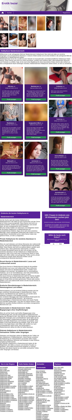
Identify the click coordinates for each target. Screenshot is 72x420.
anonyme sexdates (60, 370)
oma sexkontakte (23, 377)
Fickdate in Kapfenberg (61, 409)
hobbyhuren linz (5, 380)
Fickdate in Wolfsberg (42, 419)
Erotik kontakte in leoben (25, 389)
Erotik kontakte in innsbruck (8, 400)
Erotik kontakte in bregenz (26, 398)
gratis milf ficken (59, 380)
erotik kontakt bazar (60, 377)
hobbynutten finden (6, 378)
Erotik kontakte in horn (61, 398)
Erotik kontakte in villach (25, 386)
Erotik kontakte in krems (43, 405)
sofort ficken (57, 369)
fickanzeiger (39, 377)
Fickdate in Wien (5, 405)
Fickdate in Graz (5, 406)
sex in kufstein (22, 383)
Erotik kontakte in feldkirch (26, 397)
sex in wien (3, 369)
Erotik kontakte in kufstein (44, 391)
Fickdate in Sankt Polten (25, 408)
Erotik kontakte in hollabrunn (59, 394)
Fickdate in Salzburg (6, 409)
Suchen (9, 12)
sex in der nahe (58, 367)
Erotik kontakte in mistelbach (59, 400)
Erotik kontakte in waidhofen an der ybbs (43, 399)
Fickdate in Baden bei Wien (62, 406)
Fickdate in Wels (23, 406)
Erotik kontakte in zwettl (61, 397)
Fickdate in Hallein (59, 411)
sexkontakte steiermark (25, 373)
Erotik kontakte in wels (7, 395)
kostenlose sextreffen (24, 380)
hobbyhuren (3, 372)
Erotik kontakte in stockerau (44, 408)
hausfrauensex (58, 375)
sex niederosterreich (42, 383)
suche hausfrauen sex (43, 385)
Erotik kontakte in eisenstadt (5, 391)
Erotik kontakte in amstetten (41, 402)
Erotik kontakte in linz (6, 394)
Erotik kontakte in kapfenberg (23, 391)
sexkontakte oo (22, 372)
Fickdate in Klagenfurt (25, 403)
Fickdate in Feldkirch (42, 414)
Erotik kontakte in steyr (7, 397)
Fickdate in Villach (23, 405)
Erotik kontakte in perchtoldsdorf (59, 388)
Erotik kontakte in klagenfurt (5, 402)
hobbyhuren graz (5, 375)
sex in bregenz (40, 371)
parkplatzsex (58, 372)
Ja (53, 244)
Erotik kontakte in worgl (25, 401)
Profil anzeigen (11, 99)
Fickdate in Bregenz (42, 416)
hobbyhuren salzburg (6, 377)
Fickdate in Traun (59, 408)
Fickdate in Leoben (42, 417)
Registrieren (66, 12)
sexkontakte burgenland (25, 375)
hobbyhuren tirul (5, 384)
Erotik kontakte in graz (25, 387)
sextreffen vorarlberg (24, 378)
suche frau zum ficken (43, 389)
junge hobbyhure (23, 370)
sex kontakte (4, 367)
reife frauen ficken (59, 381)
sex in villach (22, 384)
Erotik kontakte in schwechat (59, 385)
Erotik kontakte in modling (62, 383)
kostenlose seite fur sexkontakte (42, 379)
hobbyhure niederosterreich (26, 367)
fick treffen (39, 386)
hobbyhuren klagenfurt (7, 381)
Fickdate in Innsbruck (6, 411)
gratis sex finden (41, 372)
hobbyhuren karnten (6, 383)
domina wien (4, 373)
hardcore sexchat (59, 373)
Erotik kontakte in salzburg (8, 398)
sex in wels (39, 374)
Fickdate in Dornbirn (24, 409)
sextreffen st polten (24, 381)
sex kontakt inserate (60, 378)
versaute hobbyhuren (24, 369)
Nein (60, 244)
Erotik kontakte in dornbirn (26, 400)
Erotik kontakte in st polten (8, 386)
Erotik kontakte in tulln (43, 406)
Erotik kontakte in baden (43, 410)
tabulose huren (40, 382)
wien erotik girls (5, 370)
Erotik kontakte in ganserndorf (59, 391)
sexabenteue (40, 388)
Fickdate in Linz (5, 408)
